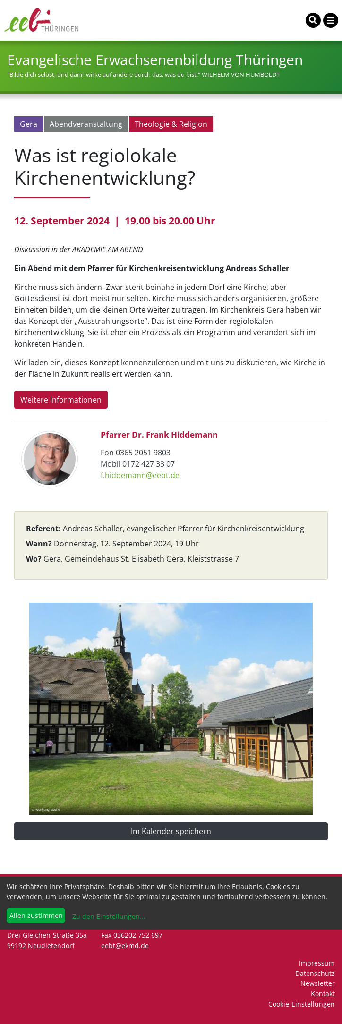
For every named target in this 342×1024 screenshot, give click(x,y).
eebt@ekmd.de (125, 945)
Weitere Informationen (61, 400)
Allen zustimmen (36, 915)
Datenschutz (315, 973)
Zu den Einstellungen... (107, 916)
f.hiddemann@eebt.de (140, 475)
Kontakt (323, 993)
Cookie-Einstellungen (301, 1003)
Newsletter (317, 983)
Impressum (317, 962)
